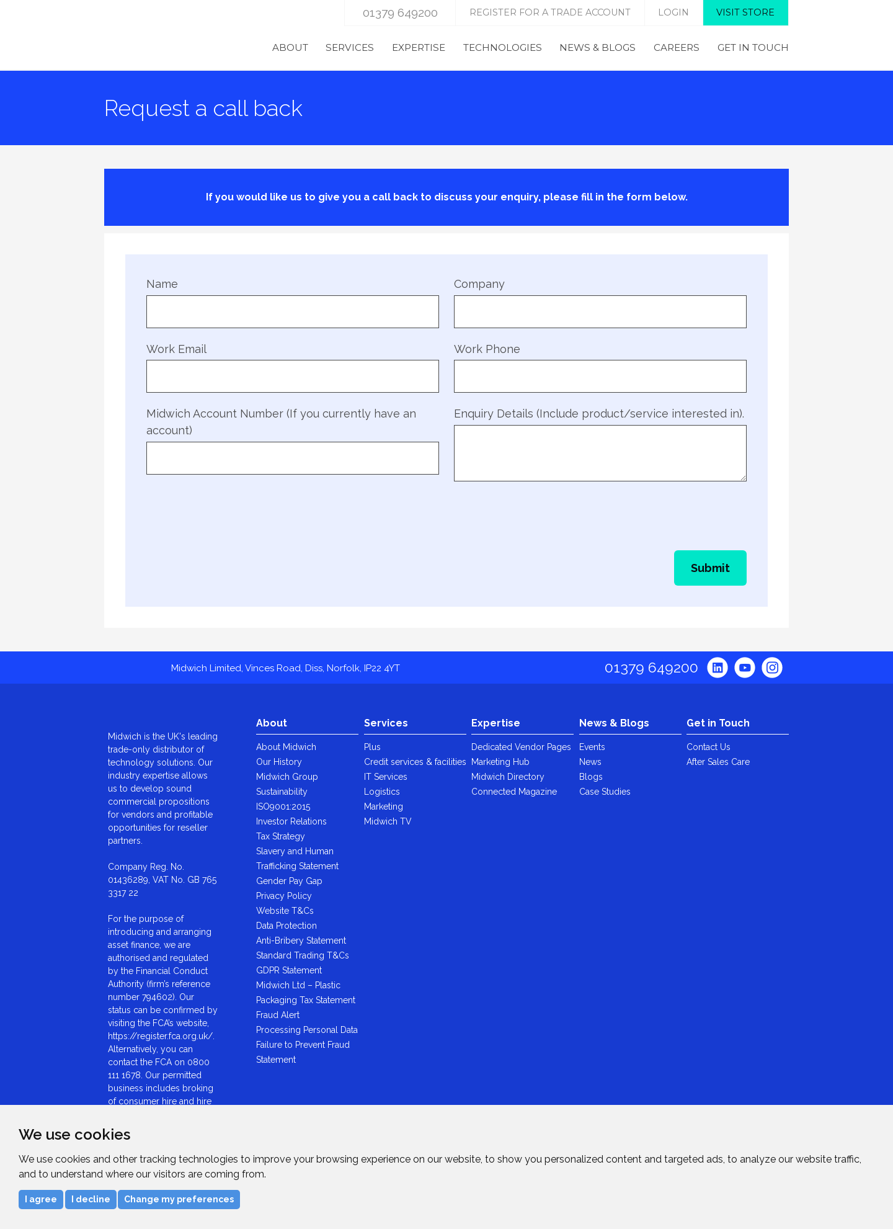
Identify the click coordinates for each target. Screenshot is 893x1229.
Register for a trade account (550, 12)
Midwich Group (287, 777)
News (590, 762)
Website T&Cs (285, 911)
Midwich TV (388, 821)
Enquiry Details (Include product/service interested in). (599, 413)
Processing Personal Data (307, 1030)
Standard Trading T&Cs (302, 955)
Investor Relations (291, 821)
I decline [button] (90, 1199)
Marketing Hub (500, 762)
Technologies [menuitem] (502, 47)
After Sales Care (718, 762)
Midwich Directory (507, 777)
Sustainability (282, 792)
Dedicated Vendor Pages (521, 747)
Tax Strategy (280, 836)
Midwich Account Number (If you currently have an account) (281, 422)
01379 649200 (400, 12)
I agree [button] (41, 1199)
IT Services (385, 777)
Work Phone (487, 348)
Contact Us (708, 747)
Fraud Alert (278, 1015)
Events (592, 747)
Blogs (591, 777)
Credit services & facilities (415, 762)
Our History (279, 762)
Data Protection (286, 926)
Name (162, 283)
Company (479, 283)
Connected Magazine (514, 792)
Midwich (155, 35)
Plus (372, 747)
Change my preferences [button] (179, 1199)
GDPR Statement (289, 970)
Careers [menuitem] (677, 47)
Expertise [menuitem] (418, 47)
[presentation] (240, 511)
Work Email (176, 348)
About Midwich (286, 747)
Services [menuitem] (350, 47)
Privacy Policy (284, 896)
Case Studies (605, 792)
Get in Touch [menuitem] (753, 47)
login (673, 12)
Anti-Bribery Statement (301, 940)
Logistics (382, 792)
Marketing (383, 806)
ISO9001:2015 (283, 806)
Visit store (745, 12)
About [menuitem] (290, 47)
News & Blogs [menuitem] (597, 47)
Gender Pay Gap (289, 881)
